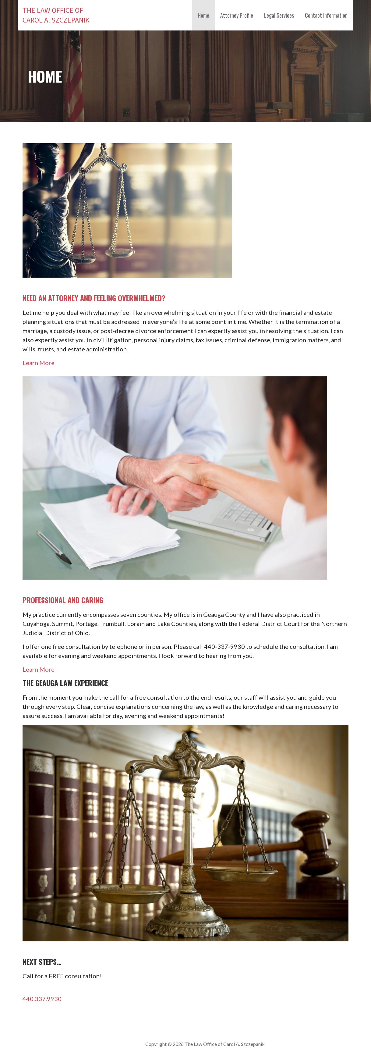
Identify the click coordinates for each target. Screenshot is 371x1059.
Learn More (39, 362)
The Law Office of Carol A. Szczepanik (56, 15)
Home (203, 15)
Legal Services (279, 15)
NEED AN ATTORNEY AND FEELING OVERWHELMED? (94, 297)
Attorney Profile (236, 15)
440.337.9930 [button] (42, 998)
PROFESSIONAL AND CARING (63, 599)
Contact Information (326, 15)
